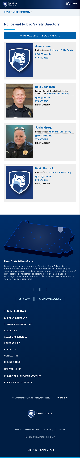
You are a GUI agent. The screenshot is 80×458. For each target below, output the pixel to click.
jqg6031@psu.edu (43, 136)
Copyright (61, 429)
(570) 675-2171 (61, 398)
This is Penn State (15, 311)
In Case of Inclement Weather (22, 376)
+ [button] (70, 311)
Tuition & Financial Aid (18, 324)
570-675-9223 (41, 180)
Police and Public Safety (61, 50)
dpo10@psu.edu (42, 97)
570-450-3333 (41, 58)
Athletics (10, 349)
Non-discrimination (32, 429)
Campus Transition (50, 299)
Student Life (12, 343)
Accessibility (48, 429)
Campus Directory (21, 12)
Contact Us (11, 356)
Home (7, 12)
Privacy (18, 429)
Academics (10, 330)
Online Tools (12, 362)
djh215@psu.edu (43, 176)
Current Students (15, 318)
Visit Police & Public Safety (39, 35)
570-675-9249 (41, 101)
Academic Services (15, 337)
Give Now (24, 299)
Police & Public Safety (18, 382)
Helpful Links (12, 369)
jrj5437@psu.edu (43, 54)
